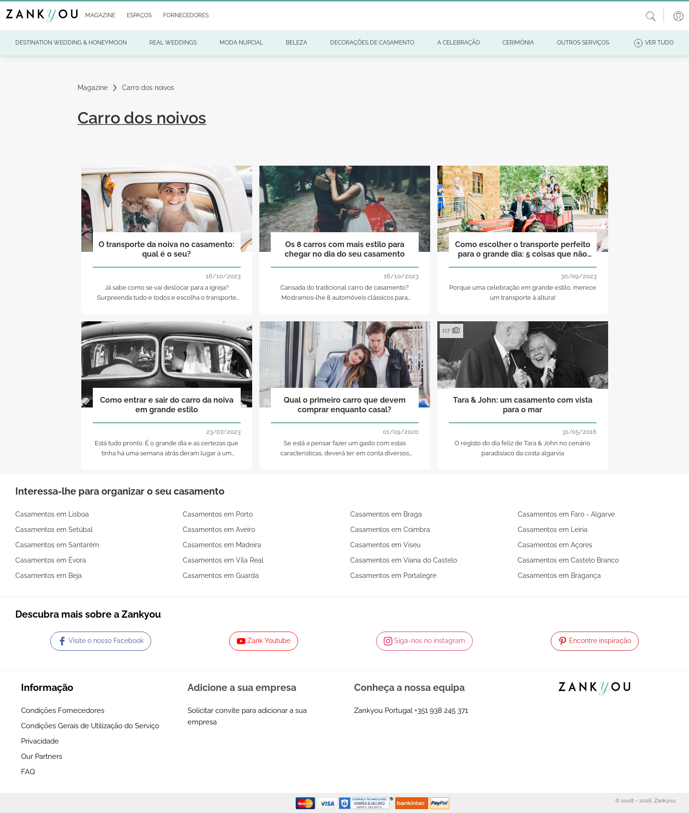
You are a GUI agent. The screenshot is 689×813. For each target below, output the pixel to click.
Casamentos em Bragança (559, 575)
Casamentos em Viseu (385, 545)
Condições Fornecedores (62, 710)
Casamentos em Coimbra (390, 529)
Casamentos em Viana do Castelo (403, 560)
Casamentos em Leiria (553, 529)
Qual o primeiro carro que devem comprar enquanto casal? (345, 404)
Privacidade (40, 741)
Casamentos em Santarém (57, 545)
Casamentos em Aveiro (219, 529)
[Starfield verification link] (367, 802)
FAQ (28, 772)
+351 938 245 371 (441, 710)
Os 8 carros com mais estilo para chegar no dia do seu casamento (345, 249)
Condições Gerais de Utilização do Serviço (90, 726)
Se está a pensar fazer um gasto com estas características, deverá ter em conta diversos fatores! (344, 453)
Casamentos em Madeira (222, 545)
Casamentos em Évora (50, 560)
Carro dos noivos (148, 87)
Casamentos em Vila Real (223, 560)
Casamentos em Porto (218, 514)
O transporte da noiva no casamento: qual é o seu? (166, 249)
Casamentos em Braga (386, 514)
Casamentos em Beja (48, 575)
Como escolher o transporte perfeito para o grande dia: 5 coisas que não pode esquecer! (522, 249)
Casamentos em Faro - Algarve (566, 514)
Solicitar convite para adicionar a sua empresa (247, 716)
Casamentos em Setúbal (54, 529)
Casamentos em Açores (555, 545)
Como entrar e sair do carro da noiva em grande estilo (166, 404)
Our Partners (41, 756)
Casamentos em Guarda (221, 575)
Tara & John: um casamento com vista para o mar (522, 404)
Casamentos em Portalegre (393, 575)
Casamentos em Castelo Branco (568, 560)
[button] (98, 15)
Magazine (93, 87)
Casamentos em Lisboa (52, 514)
